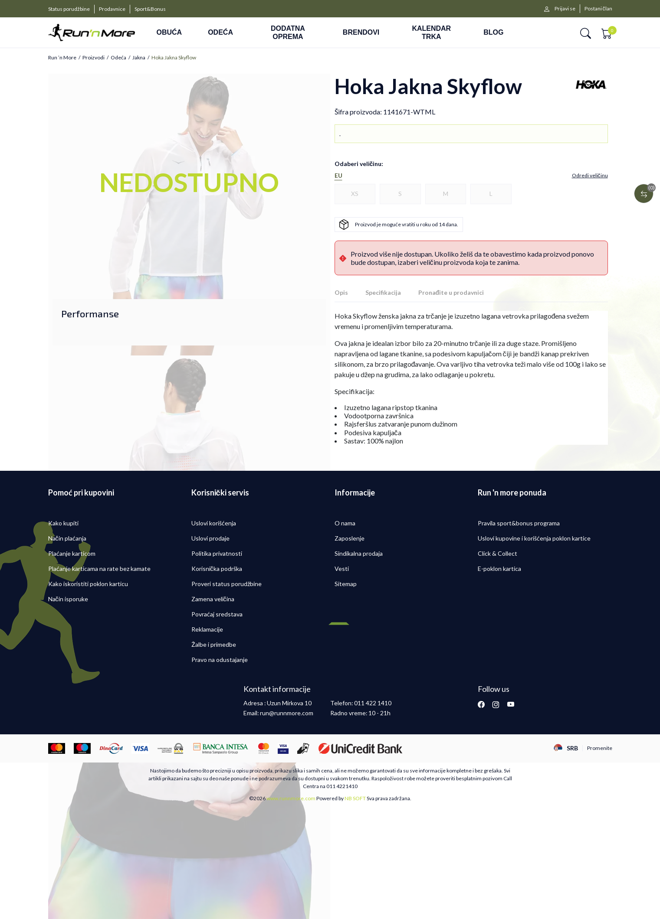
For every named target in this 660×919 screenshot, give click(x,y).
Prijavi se (565, 8)
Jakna (138, 58)
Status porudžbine (69, 9)
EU (338, 175)
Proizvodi (93, 58)
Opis (341, 292)
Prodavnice (112, 9)
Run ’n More (62, 58)
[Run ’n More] (91, 33)
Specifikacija (383, 292)
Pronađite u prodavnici (451, 292)
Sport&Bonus (150, 9)
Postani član (598, 8)
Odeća (118, 58)
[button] (585, 32)
